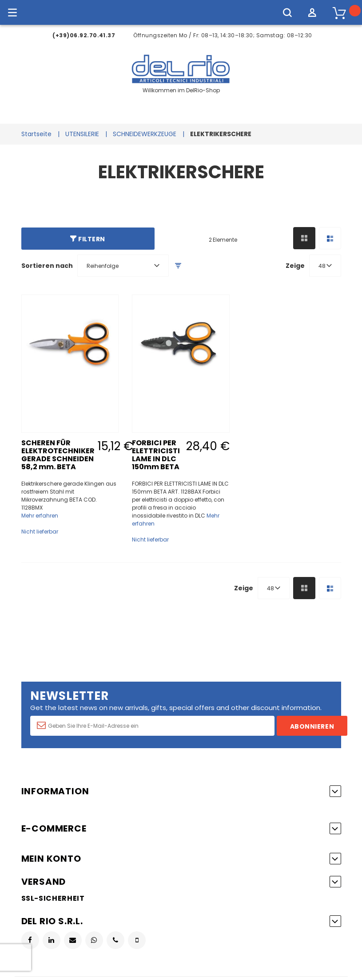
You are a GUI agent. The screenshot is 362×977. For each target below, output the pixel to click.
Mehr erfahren (39, 515)
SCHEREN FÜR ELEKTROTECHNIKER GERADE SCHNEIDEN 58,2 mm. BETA (58, 455)
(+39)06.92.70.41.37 (83, 35)
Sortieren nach (47, 266)
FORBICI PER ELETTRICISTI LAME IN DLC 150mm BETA (156, 455)
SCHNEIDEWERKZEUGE (144, 133)
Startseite (36, 133)
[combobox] (123, 266)
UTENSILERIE (82, 133)
